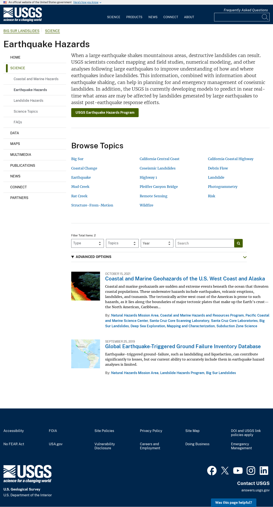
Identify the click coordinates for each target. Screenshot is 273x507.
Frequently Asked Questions (246, 10)
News (152, 17)
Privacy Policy (151, 431)
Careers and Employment (150, 446)
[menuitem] (113, 14)
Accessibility (13, 431)
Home (15, 57)
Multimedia (20, 155)
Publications (22, 166)
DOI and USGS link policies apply (246, 433)
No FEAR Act (13, 444)
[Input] (242, 17)
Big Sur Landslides (21, 31)
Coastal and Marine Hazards (36, 79)
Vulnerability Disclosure (104, 446)
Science (113, 17)
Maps (15, 144)
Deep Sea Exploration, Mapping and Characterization (173, 326)
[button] (159, 257)
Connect (170, 17)
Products (134, 17)
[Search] (265, 17)
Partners (19, 198)
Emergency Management (241, 446)
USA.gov (55, 444)
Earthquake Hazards (30, 90)
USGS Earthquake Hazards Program (105, 113)
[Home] (22, 21)
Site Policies (104, 431)
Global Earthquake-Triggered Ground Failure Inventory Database (183, 346)
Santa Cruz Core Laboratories (234, 321)
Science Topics (26, 111)
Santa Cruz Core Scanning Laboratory (179, 321)
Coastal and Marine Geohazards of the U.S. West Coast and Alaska (185, 279)
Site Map (192, 431)
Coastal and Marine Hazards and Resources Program (202, 315)
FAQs (18, 122)
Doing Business (197, 444)
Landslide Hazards (28, 101)
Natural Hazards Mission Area (134, 315)
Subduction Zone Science (236, 326)
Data (14, 133)
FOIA (53, 431)
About (189, 17)
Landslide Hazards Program (182, 373)
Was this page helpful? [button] (233, 503)
